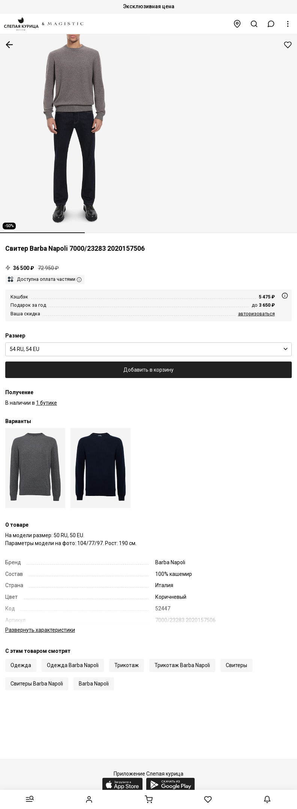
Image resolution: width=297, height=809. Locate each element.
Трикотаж (126, 657)
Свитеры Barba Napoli (36, 676)
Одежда (20, 657)
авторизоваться (256, 313)
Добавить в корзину (148, 370)
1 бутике (46, 403)
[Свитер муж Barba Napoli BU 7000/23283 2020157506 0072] (35, 468)
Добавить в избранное (288, 45)
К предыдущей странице (9, 44)
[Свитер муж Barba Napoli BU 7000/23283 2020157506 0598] (100, 468)
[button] (271, 24)
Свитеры (236, 657)
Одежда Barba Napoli (73, 657)
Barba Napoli (94, 676)
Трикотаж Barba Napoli (182, 657)
